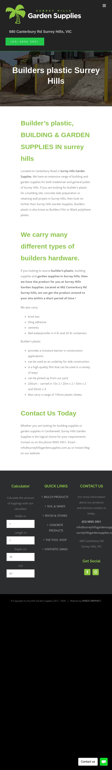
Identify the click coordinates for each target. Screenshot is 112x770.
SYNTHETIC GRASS (56, 549)
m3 (20, 565)
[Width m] (20, 524)
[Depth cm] (20, 557)
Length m (21, 532)
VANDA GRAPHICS (91, 600)
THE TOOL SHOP (56, 540)
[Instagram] (95, 572)
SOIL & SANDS (56, 506)
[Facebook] (87, 572)
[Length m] (20, 540)
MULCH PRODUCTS (56, 497)
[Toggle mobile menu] (104, 6)
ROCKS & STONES (56, 515)
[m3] (20, 573)
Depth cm (20, 549)
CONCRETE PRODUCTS (56, 527)
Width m (20, 516)
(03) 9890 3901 (91, 521)
